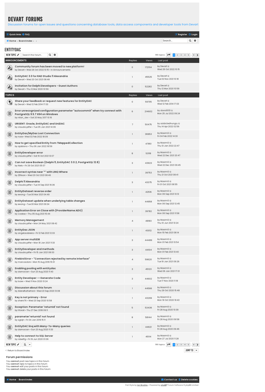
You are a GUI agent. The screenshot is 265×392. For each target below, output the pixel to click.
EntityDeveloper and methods (34, 249)
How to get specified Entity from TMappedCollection (49, 143)
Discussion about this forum (33, 287)
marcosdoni (24, 262)
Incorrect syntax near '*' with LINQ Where (41, 172)
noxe (20, 136)
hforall (21, 310)
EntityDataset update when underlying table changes (50, 201)
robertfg (22, 339)
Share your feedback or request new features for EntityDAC (53, 101)
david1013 (165, 110)
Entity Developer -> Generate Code (38, 278)
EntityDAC (13, 49)
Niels (20, 165)
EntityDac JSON (25, 229)
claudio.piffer (25, 127)
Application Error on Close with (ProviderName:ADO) (49, 210)
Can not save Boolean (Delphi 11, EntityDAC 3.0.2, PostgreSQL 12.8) (57, 162)
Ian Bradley (142, 385)
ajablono (22, 146)
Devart (21, 69)
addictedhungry (169, 123)
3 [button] (181, 55)
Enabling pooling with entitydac (35, 268)
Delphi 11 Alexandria (27, 181)
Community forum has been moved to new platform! (49, 66)
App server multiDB (27, 239)
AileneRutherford (26, 290)
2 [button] (177, 55)
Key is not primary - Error (31, 297)
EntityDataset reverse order (33, 191)
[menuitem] (25, 34)
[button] (168, 55)
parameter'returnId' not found (35, 316)
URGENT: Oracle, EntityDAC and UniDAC (40, 123)
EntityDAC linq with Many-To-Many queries (42, 326)
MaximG (164, 133)
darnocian (23, 271)
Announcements (61, 69)
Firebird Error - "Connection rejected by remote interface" (52, 258)
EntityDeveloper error (29, 152)
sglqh (21, 319)
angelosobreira (26, 233)
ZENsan (22, 175)
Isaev (20, 281)
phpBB (163, 385)
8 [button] (193, 55)
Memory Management (29, 220)
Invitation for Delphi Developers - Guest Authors (46, 85)
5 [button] (188, 55)
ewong (21, 194)
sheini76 (22, 300)
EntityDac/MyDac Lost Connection (37, 133)
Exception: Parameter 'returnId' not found (42, 307)
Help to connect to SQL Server (34, 336)
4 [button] (184, 55)
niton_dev (23, 117)
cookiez (22, 213)
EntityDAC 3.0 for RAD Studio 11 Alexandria (41, 76)
